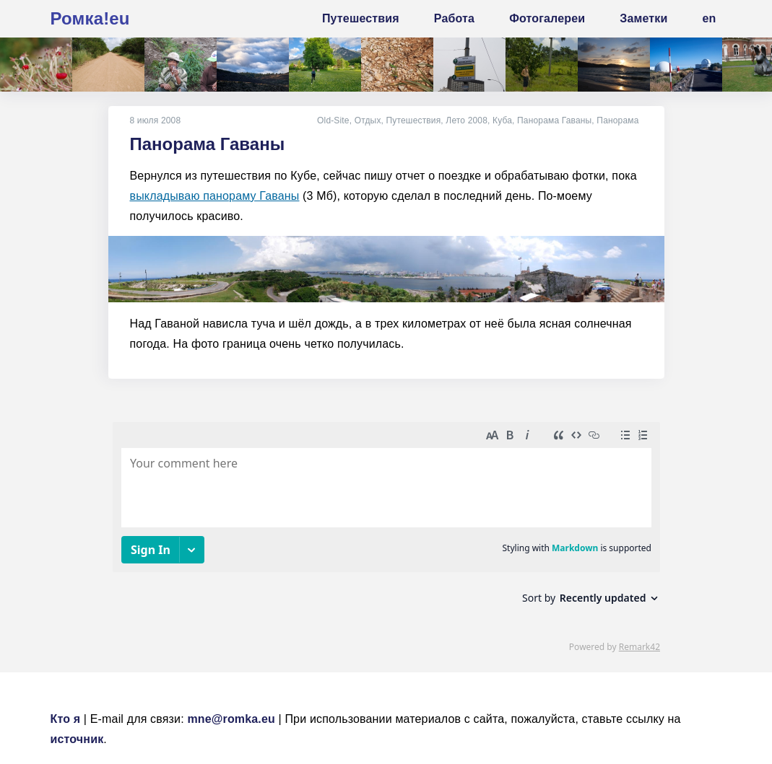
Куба (502, 120)
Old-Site (333, 120)
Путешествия (413, 120)
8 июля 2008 (155, 120)
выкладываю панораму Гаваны (215, 196)
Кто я (66, 719)
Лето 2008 (466, 120)
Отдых (368, 120)
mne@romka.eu (231, 719)
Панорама (617, 120)
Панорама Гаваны (554, 120)
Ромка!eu (90, 18)
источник (77, 739)
